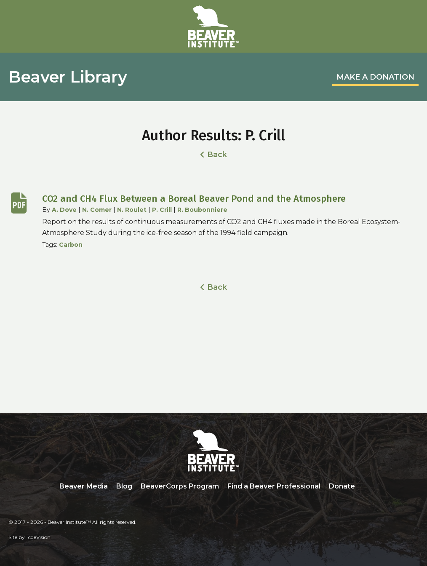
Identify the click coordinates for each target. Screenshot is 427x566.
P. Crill (162, 210)
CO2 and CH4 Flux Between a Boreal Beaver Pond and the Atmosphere (194, 198)
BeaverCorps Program (180, 486)
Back (217, 154)
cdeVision (39, 537)
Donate (342, 486)
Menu (412, 15)
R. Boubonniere (202, 210)
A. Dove (64, 210)
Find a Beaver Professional (273, 486)
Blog (124, 486)
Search (365, 487)
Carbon (71, 244)
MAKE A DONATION (375, 77)
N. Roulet (132, 210)
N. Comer (97, 210)
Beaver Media (83, 486)
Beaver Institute (213, 26)
